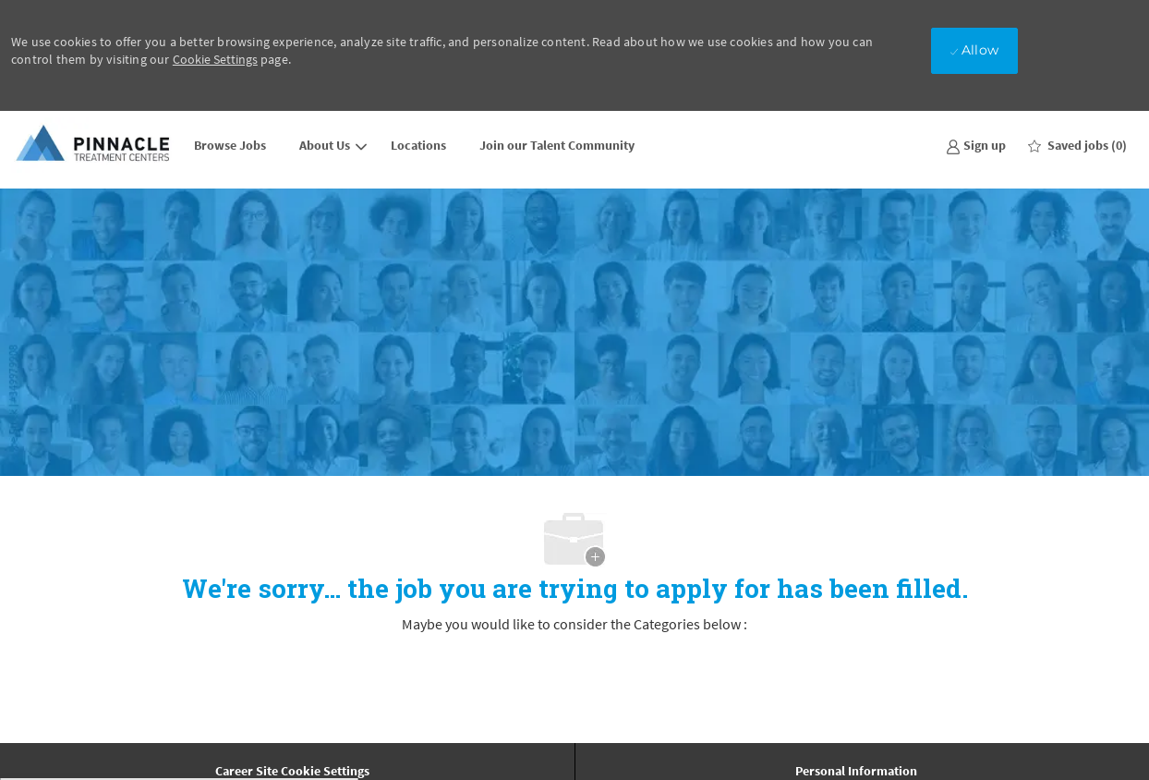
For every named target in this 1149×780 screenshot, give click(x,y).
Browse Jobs (230, 145)
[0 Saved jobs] (1077, 145)
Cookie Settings (215, 59)
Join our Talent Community (557, 145)
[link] (976, 144)
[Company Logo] (94, 144)
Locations (418, 145)
